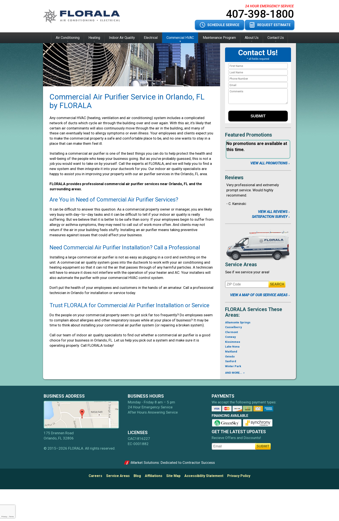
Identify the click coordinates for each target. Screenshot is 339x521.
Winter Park (233, 366)
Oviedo (230, 356)
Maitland (231, 351)
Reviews (234, 178)
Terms (11, 517)
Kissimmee (232, 341)
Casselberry (233, 327)
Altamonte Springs (237, 322)
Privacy (4, 517)
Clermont (231, 332)
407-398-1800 (260, 14)
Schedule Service (223, 25)
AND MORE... (233, 372)
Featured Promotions (248, 135)
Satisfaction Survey (269, 217)
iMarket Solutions (145, 462)
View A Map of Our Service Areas (258, 295)
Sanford (230, 361)
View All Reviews (272, 212)
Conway (230, 336)
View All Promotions (268, 163)
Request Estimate (274, 25)
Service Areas (241, 265)
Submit (258, 116)
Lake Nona (232, 346)
